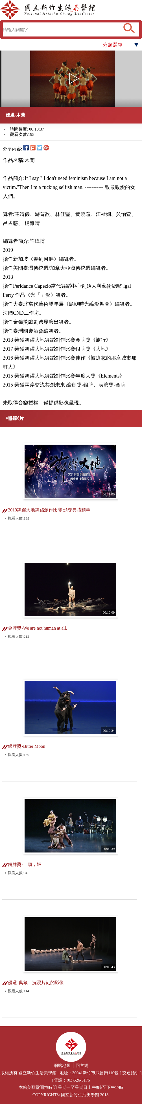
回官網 (82, 1065)
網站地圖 (62, 1065)
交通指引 (130, 1073)
